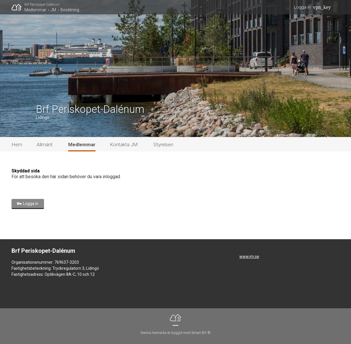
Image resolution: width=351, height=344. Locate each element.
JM (53, 9)
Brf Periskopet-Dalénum (42, 5)
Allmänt (45, 144)
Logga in (302, 7)
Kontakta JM (124, 144)
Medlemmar (35, 9)
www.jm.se (249, 256)
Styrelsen (163, 144)
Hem (17, 144)
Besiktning (69, 9)
